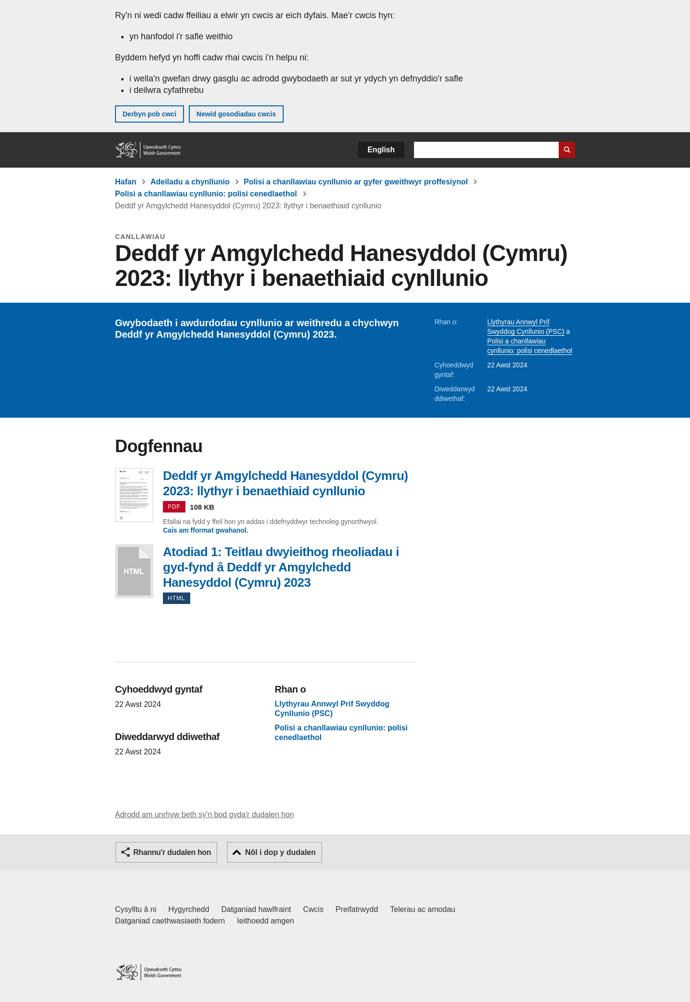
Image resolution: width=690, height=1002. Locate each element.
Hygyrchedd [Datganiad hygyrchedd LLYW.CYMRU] (188, 909)
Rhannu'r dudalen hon (172, 852)
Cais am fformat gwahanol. (205, 530)
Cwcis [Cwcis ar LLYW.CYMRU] (313, 909)
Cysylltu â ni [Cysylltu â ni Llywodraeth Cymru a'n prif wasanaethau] (135, 909)
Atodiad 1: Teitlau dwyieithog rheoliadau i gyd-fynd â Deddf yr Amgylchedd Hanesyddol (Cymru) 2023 (134, 571)
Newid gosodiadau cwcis (236, 114)
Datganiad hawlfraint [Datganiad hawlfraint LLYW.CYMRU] (256, 909)
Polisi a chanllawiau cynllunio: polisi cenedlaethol (206, 194)
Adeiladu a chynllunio (190, 182)
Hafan (125, 182)
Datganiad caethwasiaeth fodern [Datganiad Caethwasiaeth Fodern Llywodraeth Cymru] (170, 921)
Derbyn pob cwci (149, 114)
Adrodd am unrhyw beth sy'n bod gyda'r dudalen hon (204, 814)
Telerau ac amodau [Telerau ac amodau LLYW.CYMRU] (422, 909)
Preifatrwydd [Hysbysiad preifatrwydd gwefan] (356, 909)
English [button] (381, 150)
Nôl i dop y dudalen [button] (280, 852)
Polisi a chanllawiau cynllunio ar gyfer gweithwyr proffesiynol (356, 182)
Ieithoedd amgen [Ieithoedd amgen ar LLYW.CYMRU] (265, 921)
